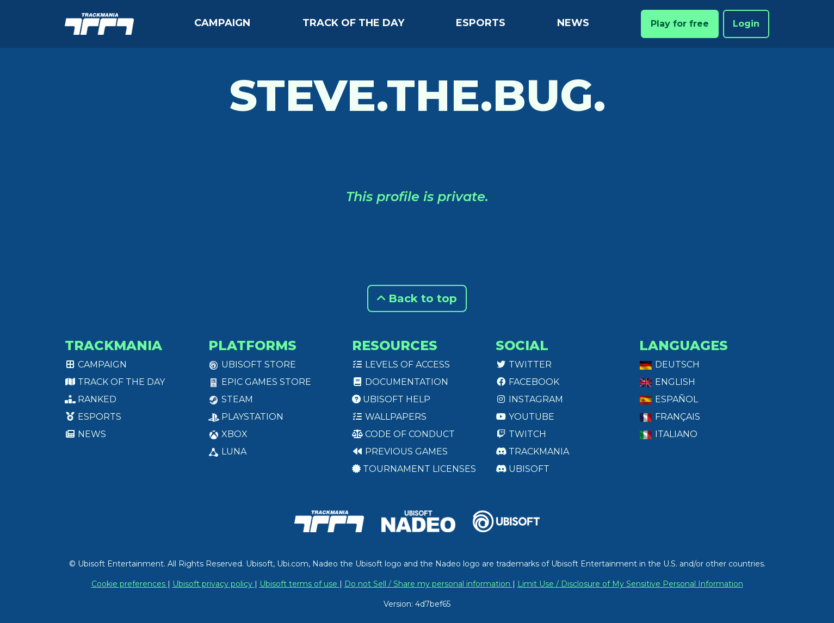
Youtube (525, 417)
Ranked (90, 399)
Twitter (524, 364)
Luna (227, 451)
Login (746, 23)
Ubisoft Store (252, 364)
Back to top (417, 298)
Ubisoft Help (391, 399)
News (573, 23)
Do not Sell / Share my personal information (428, 584)
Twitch (521, 434)
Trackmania (532, 451)
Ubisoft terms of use (299, 584)
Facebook (527, 382)
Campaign (222, 23)
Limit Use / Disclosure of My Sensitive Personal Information (630, 584)
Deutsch (669, 364)
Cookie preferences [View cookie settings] (129, 584)
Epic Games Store (259, 382)
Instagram (529, 399)
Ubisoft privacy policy (213, 584)
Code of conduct (403, 434)
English (667, 382)
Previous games (400, 451)
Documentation (400, 382)
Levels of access (401, 364)
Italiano (668, 434)
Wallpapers (389, 417)
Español (668, 399)
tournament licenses (414, 469)
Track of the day (353, 23)
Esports (480, 23)
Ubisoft (522, 469)
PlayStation (245, 417)
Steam (230, 399)
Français (669, 417)
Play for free (680, 23)
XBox (228, 434)
